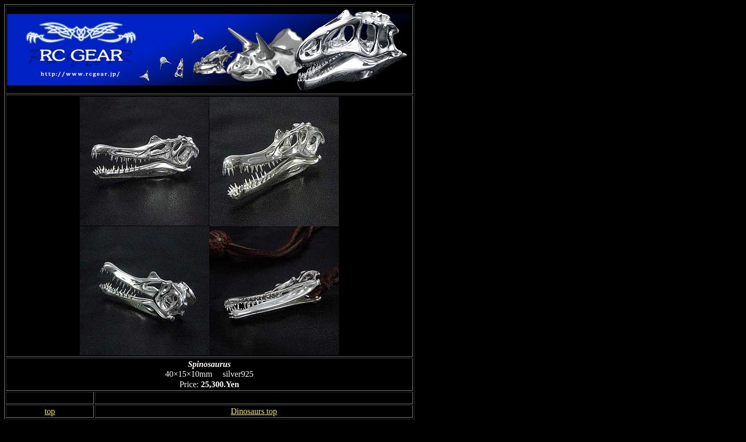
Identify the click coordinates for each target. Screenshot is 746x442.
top (50, 411)
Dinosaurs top (254, 411)
